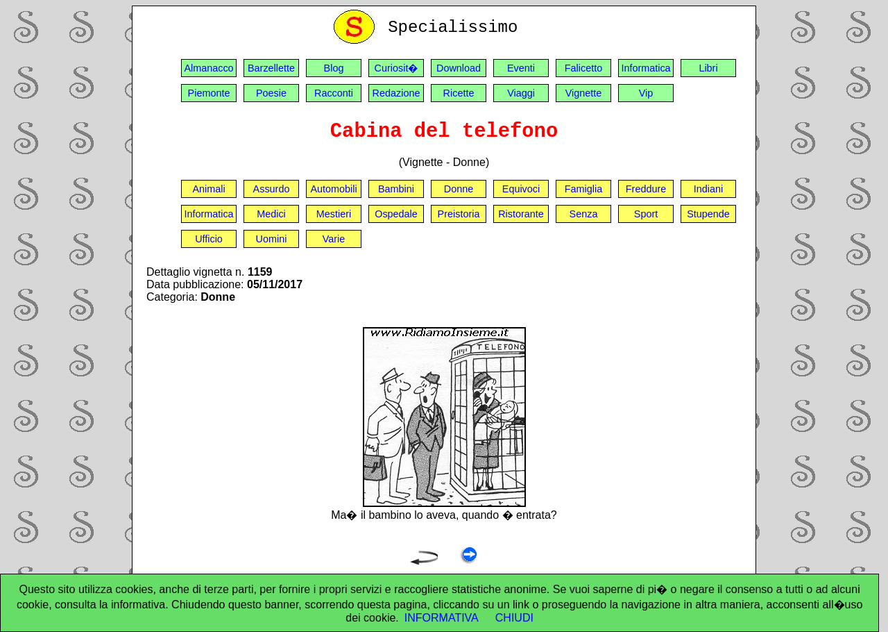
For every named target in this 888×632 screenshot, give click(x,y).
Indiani (708, 188)
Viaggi (521, 93)
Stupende (708, 213)
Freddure (646, 188)
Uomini (271, 238)
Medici (271, 213)
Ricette (459, 93)
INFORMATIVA (441, 618)
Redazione (396, 93)
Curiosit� (396, 68)
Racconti (333, 93)
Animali (208, 188)
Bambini (396, 188)
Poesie (271, 93)
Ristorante (521, 213)
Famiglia (583, 188)
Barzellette (271, 68)
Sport (646, 213)
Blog (334, 68)
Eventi (521, 68)
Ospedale (396, 213)
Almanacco (208, 68)
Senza (584, 213)
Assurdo (271, 188)
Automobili (333, 188)
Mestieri (333, 213)
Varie (334, 238)
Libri (708, 68)
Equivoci (521, 188)
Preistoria (459, 213)
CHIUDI (514, 618)
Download (458, 68)
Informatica (645, 68)
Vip (646, 93)
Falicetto (583, 68)
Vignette (583, 93)
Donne (458, 188)
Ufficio (209, 238)
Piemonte (209, 93)
